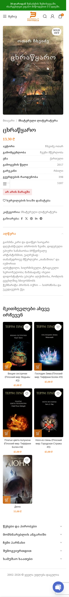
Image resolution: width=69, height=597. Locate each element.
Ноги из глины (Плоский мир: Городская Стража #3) (48, 443)
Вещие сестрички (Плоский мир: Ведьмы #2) (17, 377)
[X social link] (26, 218)
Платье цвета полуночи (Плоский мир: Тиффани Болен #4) (17, 443)
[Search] (45, 16)
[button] (7, 367)
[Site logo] (33, 16)
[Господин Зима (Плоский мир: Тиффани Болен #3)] (48, 346)
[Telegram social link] (41, 218)
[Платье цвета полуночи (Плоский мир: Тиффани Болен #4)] (17, 412)
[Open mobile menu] (10, 16)
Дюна (17, 506)
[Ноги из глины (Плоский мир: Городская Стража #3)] (48, 412)
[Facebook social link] (21, 218)
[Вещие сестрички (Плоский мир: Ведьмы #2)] (17, 346)
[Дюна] (17, 479)
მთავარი (9, 120)
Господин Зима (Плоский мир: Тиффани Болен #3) (49, 375)
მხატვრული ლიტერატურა (38, 120)
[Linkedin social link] (36, 218)
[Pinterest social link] (31, 218)
